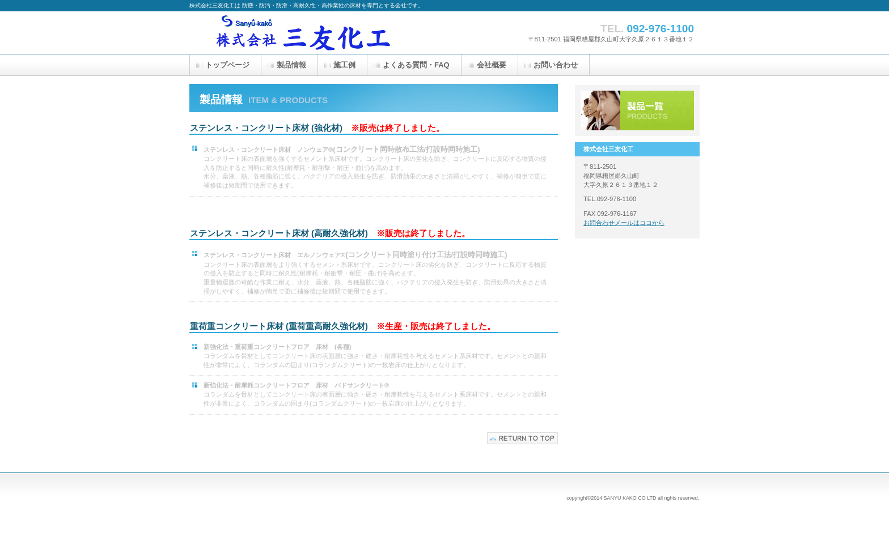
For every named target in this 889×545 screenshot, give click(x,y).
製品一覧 (637, 110)
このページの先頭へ (522, 438)
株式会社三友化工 (302, 32)
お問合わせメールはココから (623, 222)
